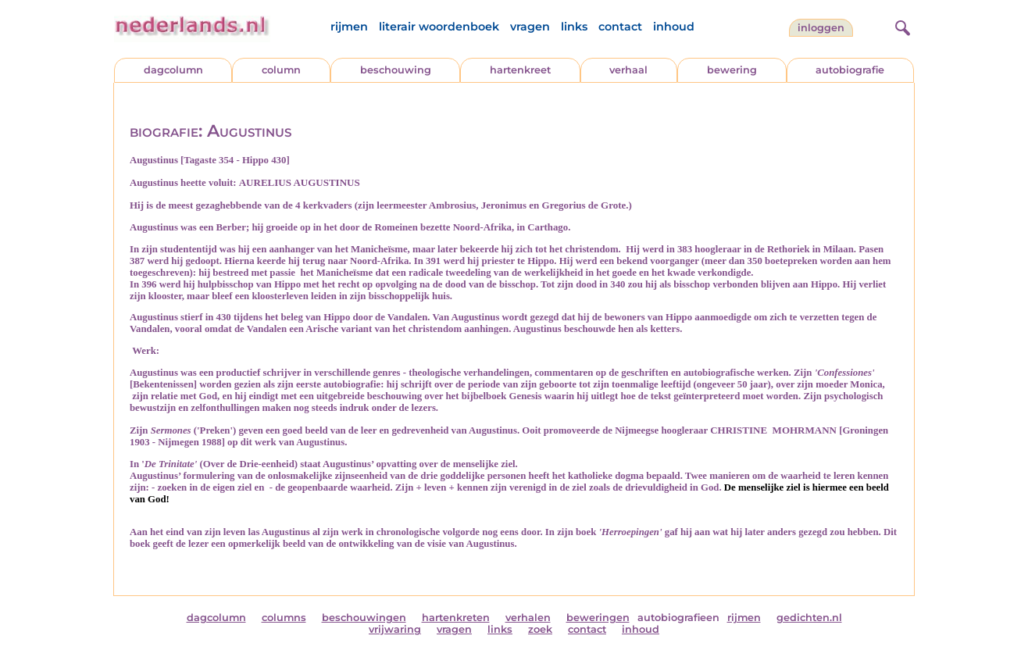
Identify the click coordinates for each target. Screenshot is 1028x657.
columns (284, 617)
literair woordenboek (439, 27)
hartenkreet (520, 70)
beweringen (598, 617)
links (574, 27)
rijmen (349, 27)
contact (620, 27)
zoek (540, 629)
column (281, 70)
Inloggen (821, 28)
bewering (732, 70)
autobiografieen (678, 617)
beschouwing (395, 70)
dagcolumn (173, 70)
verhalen (528, 617)
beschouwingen (364, 617)
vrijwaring (395, 629)
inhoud (673, 27)
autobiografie (850, 70)
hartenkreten (456, 617)
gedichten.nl (809, 617)
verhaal (628, 70)
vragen (530, 27)
